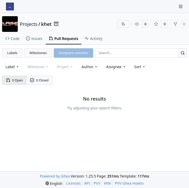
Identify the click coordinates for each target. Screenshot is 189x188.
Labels (12, 52)
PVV (97, 183)
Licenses (73, 183)
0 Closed (39, 80)
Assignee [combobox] (116, 66)
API (87, 183)
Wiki (107, 183)
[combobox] (12, 66)
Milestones (38, 52)
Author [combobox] (89, 66)
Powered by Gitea (55, 176)
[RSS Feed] (123, 24)
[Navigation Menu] (181, 6)
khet (46, 24)
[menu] (140, 66)
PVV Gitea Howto (129, 183)
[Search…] (182, 52)
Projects (28, 24)
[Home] (10, 6)
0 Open (14, 80)
